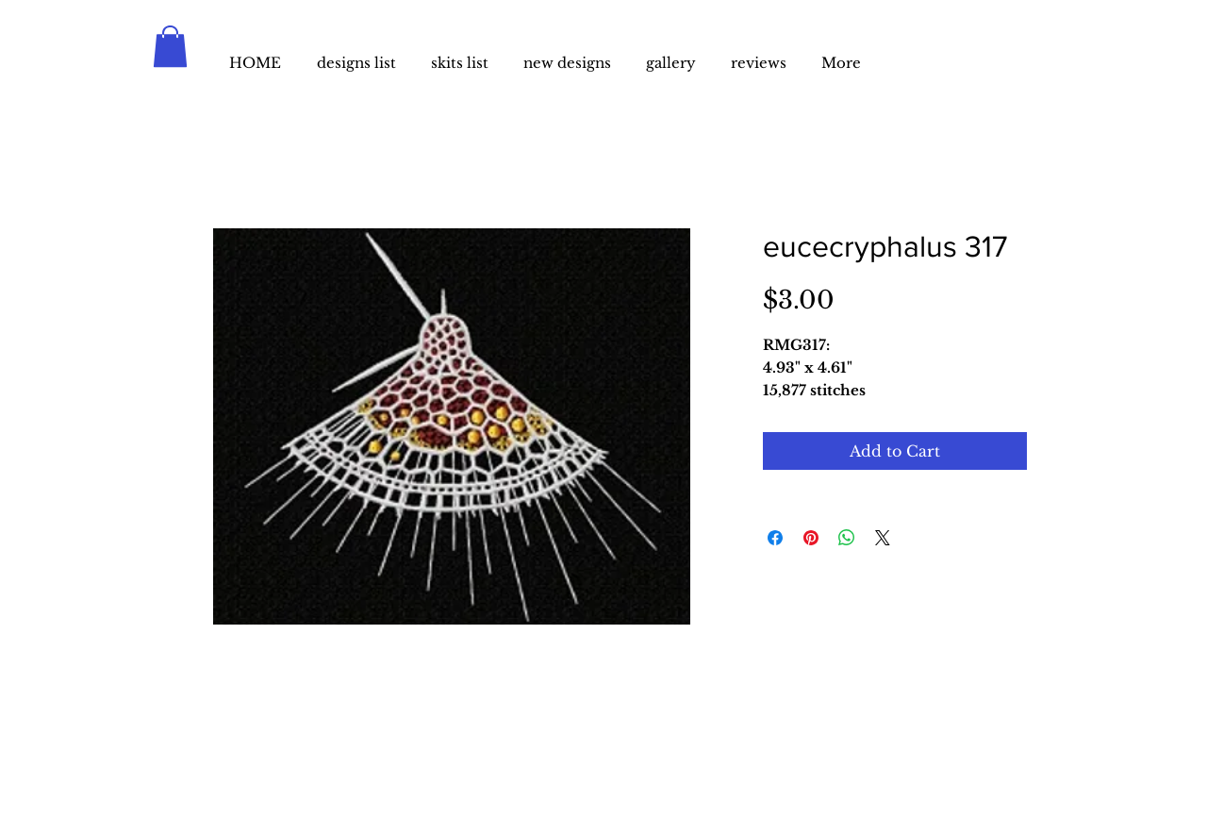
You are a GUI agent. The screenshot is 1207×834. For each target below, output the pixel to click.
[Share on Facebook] (775, 537)
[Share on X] (882, 537)
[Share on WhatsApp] (846, 537)
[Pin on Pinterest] (811, 537)
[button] (170, 46)
